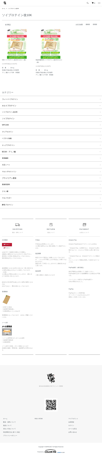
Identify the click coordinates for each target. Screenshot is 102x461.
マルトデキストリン (10, 175)
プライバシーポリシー (9, 440)
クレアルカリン (8, 133)
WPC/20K (6, 126)
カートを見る (71, 434)
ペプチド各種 (7, 140)
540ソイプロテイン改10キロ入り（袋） (14, 60)
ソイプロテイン (8, 119)
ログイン (70, 430)
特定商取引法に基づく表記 (10, 437)
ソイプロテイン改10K (14, 8)
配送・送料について (8, 427)
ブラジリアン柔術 (9, 182)
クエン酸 (5, 195)
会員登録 (70, 427)
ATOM (41, 424)
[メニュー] (99, 3)
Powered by (51, 456)
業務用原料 (6, 188)
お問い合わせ (71, 437)
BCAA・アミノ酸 (9, 154)
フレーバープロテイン (11, 99)
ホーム (4, 8)
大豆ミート (6, 168)
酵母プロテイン (8, 210)
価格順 (88, 24)
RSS (36, 424)
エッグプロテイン (9, 147)
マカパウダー (7, 203)
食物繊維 (5, 161)
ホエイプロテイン (9, 106)
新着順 (95, 24)
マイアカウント (72, 424)
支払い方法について (8, 434)
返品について (6, 430)
